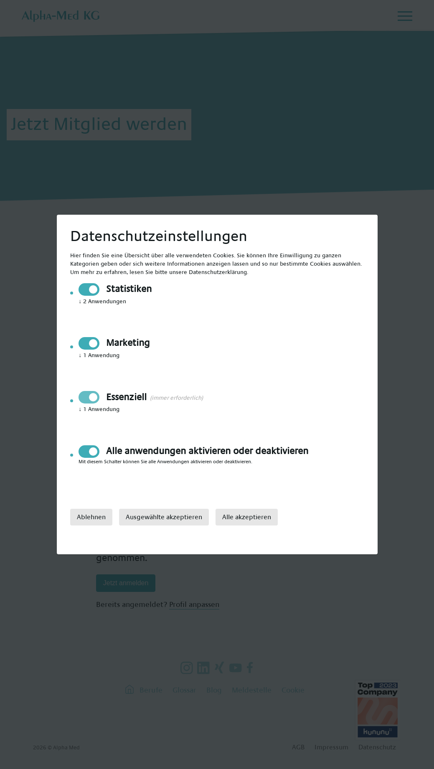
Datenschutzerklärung (218, 272)
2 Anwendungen (102, 301)
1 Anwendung (99, 355)
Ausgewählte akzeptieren (164, 517)
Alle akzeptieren (246, 517)
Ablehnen (91, 517)
